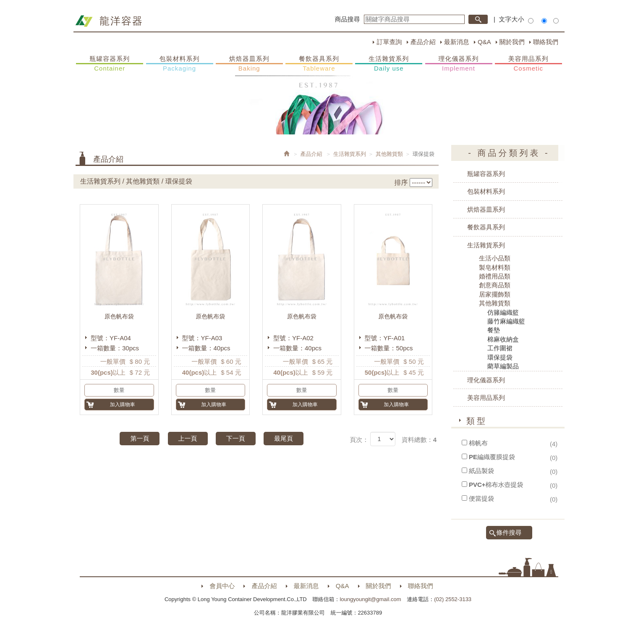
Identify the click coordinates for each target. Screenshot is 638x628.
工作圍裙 (499, 348)
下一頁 (235, 438)
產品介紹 (423, 41)
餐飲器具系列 (319, 64)
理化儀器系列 (458, 64)
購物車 (573, 163)
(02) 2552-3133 (452, 599)
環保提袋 (499, 357)
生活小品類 (494, 258)
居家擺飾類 (494, 294)
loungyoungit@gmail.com (370, 599)
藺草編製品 (503, 366)
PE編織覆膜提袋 (492, 456)
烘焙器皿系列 (249, 64)
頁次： (359, 439)
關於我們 (512, 41)
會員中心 (222, 585)
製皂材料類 (494, 267)
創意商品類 (494, 285)
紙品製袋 (481, 470)
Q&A (484, 41)
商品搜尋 (347, 19)
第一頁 (139, 438)
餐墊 (493, 330)
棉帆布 (478, 443)
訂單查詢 (389, 41)
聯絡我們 (545, 41)
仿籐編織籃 (503, 312)
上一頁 (187, 438)
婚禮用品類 (494, 276)
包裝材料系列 (179, 64)
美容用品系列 (528, 64)
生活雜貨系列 (388, 64)
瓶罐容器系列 (109, 64)
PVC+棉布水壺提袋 (496, 484)
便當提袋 (481, 498)
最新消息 (456, 41)
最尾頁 (283, 438)
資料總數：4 (419, 439)
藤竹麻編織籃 (506, 321)
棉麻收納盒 (503, 339)
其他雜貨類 (389, 154)
